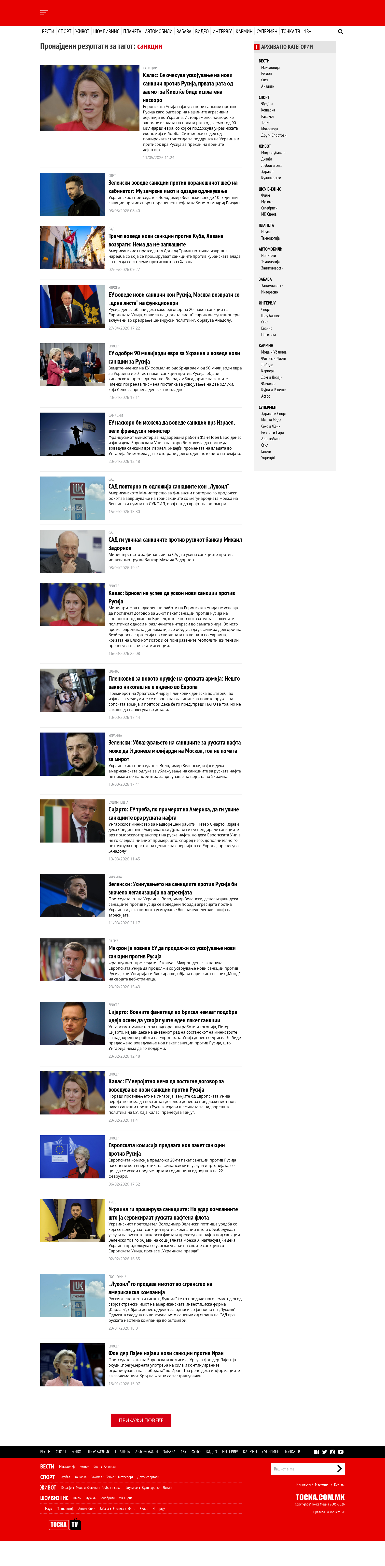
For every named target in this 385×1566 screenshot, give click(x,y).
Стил (264, 322)
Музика (267, 201)
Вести (48, 31)
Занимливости (272, 268)
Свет (264, 80)
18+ (307, 31)
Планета (132, 31)
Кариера (268, 371)
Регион (266, 73)
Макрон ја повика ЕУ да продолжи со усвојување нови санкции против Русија (170, 959)
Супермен (267, 31)
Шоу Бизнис (270, 315)
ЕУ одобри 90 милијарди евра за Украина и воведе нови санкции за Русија (173, 365)
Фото (196, 1477)
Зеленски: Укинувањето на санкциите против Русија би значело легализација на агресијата (174, 896)
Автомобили (159, 31)
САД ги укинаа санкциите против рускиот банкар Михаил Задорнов (170, 551)
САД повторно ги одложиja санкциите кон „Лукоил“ (173, 494)
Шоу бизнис (106, 31)
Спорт (64, 31)
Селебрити (269, 208)
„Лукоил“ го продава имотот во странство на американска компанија (164, 1312)
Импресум (303, 1509)
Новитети (268, 255)
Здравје (267, 171)
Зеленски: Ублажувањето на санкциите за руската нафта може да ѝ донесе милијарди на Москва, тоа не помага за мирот (173, 758)
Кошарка (268, 110)
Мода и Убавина (274, 352)
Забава (184, 31)
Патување (131, 1512)
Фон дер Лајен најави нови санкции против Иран (170, 1377)
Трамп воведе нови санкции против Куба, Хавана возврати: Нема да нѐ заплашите (171, 248)
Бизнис (266, 328)
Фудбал (267, 103)
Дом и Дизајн (271, 377)
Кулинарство (271, 178)
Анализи (267, 86)
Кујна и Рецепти (273, 389)
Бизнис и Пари (272, 432)
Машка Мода (271, 420)
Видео (202, 31)
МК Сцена (268, 214)
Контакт (339, 1509)
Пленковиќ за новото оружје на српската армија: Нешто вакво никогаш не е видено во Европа (170, 690)
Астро (265, 396)
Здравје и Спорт (274, 413)
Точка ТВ (290, 31)
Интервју (222, 31)
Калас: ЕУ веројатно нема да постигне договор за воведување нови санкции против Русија (171, 1101)
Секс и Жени (270, 426)
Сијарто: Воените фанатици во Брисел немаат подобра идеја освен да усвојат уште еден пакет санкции (169, 1028)
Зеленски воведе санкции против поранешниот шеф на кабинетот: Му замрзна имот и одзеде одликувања (174, 190)
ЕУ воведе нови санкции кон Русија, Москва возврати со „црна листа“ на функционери (163, 306)
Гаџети (266, 451)
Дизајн (266, 159)
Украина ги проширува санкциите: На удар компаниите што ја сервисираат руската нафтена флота (171, 1233)
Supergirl (268, 457)
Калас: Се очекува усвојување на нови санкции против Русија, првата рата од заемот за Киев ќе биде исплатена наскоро (192, 87)
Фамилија (268, 383)
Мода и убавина (273, 152)
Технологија (270, 238)
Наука (266, 231)
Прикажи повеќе (141, 1445)
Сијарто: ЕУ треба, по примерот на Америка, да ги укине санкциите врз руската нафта (171, 821)
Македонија (270, 67)
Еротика (118, 1533)
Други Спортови (274, 135)
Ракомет (267, 116)
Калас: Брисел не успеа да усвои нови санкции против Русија (167, 604)
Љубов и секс (271, 165)
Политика (268, 334)
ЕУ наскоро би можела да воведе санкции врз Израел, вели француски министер (166, 434)
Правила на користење (329, 1536)
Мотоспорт (269, 129)
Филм (265, 195)
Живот (82, 31)
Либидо (267, 364)
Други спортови (148, 1501)
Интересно (269, 292)
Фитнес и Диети (273, 358)
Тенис (265, 122)
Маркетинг (322, 1509)
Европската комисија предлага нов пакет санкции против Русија (171, 1165)
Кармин (244, 31)
